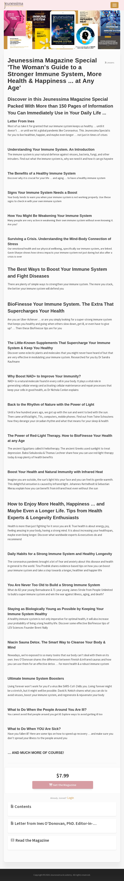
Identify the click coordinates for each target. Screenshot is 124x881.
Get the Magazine (62, 785)
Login (70, 798)
